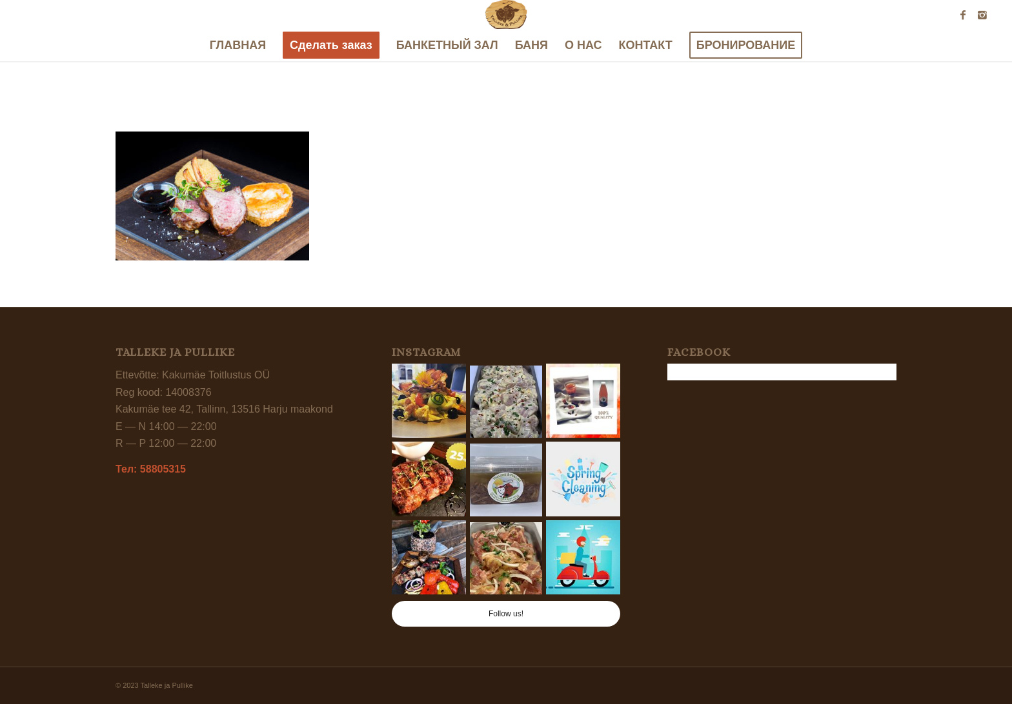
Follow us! (506, 613)
